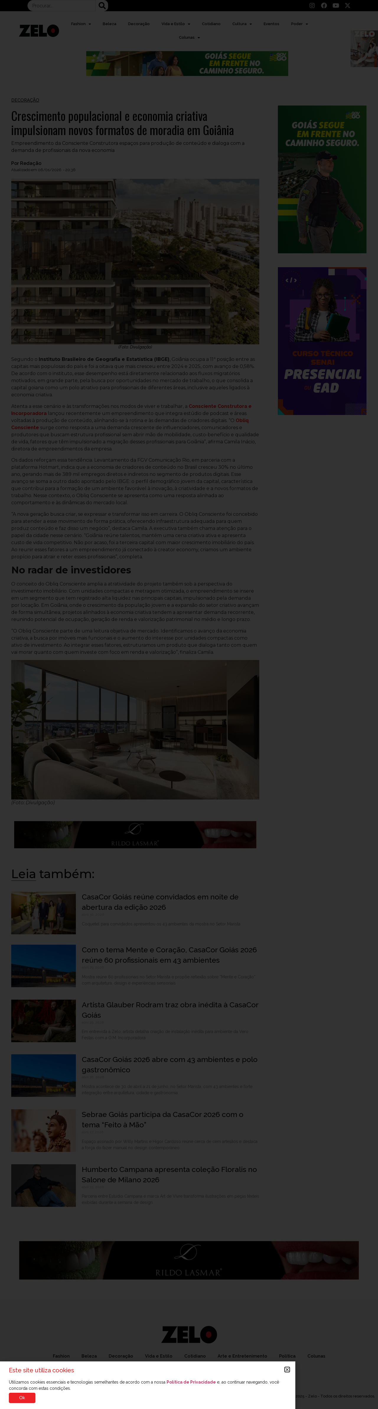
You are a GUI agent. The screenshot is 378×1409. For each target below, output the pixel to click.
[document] (189, 704)
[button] (287, 1369)
